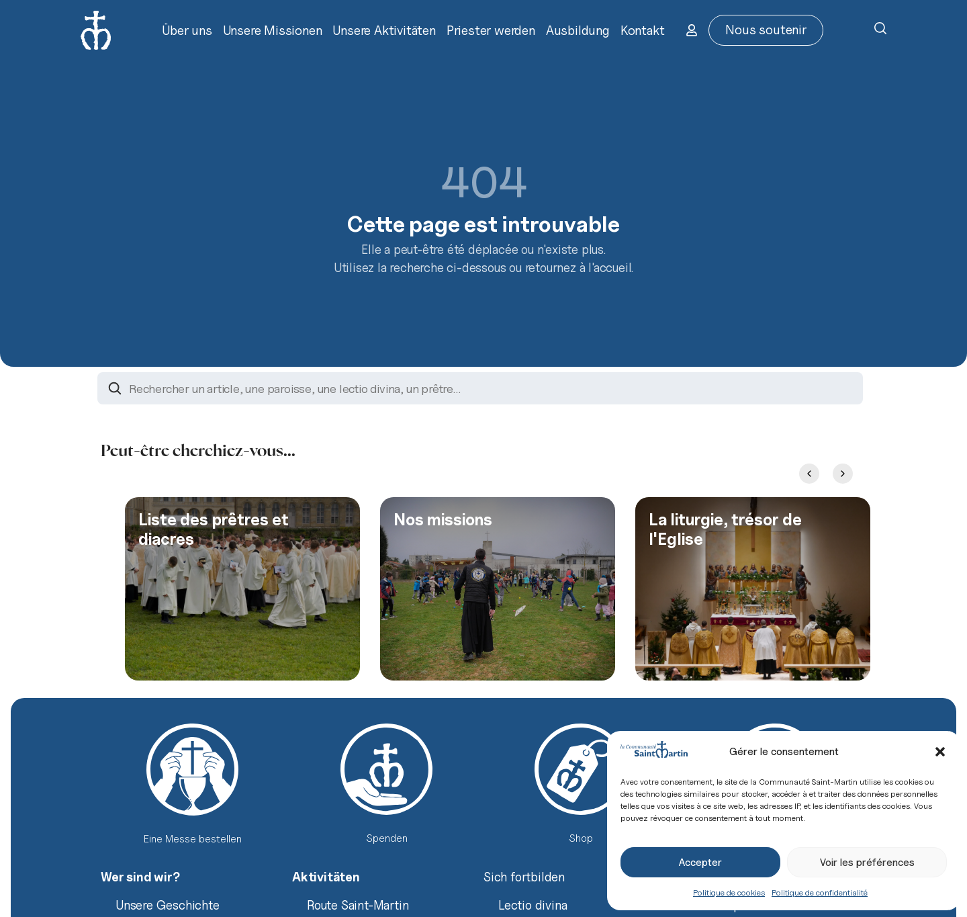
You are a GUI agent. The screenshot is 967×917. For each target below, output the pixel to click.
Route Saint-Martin (357, 905)
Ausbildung (578, 30)
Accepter (700, 863)
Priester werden (491, 30)
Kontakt (642, 30)
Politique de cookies (729, 892)
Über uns (187, 30)
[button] (940, 751)
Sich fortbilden (524, 876)
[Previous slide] (809, 474)
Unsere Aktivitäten (383, 30)
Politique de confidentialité (820, 892)
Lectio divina (532, 905)
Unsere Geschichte (168, 905)
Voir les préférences (867, 863)
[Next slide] (843, 474)
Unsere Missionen (272, 30)
